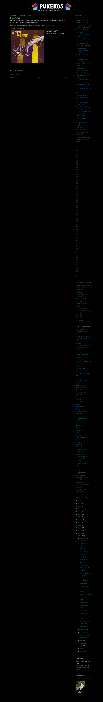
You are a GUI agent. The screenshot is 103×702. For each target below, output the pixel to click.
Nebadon (79, 334)
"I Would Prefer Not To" (83, 27)
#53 (77, 153)
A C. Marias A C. (84, 580)
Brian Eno (83, 540)
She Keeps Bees (81, 418)
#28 (77, 212)
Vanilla (78, 340)
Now (39, 77)
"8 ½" (77, 120)
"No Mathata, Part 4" (82, 93)
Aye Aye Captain (81, 440)
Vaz (81, 589)
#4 (77, 269)
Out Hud (82, 549)
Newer (12, 77)
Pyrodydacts (80, 428)
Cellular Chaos (80, 368)
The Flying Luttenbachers (84, 361)
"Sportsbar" (79, 127)
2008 (80, 536)
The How (82, 608)
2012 (80, 525)
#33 (77, 200)
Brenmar (78, 399)
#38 (77, 188)
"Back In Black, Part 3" (83, 18)
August (82, 638)
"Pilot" (78, 142)
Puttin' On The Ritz (81, 299)
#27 (77, 215)
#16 (77, 241)
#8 (77, 260)
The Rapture (80, 364)
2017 (80, 511)
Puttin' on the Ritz (81, 411)
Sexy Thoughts (80, 402)
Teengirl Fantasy (81, 318)
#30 (77, 207)
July (81, 640)
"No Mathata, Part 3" (82, 95)
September (83, 635)
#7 (77, 262)
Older (66, 77)
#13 (77, 248)
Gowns (78, 468)
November (83, 629)
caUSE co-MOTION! (86, 626)
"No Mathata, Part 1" (82, 100)
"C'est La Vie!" (80, 68)
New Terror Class (85, 616)
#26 (77, 217)
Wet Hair (78, 378)
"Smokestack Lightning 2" (84, 43)
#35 (77, 196)
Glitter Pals (83, 562)
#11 (77, 253)
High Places (79, 461)
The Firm (82, 570)
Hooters (82, 591)
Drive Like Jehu (84, 586)
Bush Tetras (51, 25)
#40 (77, 184)
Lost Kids (79, 413)
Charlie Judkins (81, 350)
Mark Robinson (80, 329)
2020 (80, 503)
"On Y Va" (79, 32)
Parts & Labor (80, 421)
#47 (77, 167)
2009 (80, 533)
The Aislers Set (84, 568)
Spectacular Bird (81, 463)
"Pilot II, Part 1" (80, 118)
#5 (77, 267)
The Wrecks (83, 554)
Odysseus (79, 404)
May (81, 646)
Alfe (77, 423)
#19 (77, 234)
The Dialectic (80, 458)
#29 (77, 210)
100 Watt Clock (80, 475)
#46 (77, 169)
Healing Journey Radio (83, 354)
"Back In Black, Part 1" (83, 22)
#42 (77, 179)
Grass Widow (80, 465)
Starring (78, 397)
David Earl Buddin (81, 304)
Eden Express (80, 406)
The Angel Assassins (82, 484)
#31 (77, 205)
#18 (77, 236)
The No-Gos (80, 447)
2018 (80, 509)
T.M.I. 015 (79, 394)
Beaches (79, 383)
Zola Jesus (79, 492)
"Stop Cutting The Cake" (83, 45)
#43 (77, 177)
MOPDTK (79, 444)
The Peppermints (85, 559)
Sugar (81, 599)
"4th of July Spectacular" (83, 137)
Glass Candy (80, 482)
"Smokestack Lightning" (83, 132)
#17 (77, 238)
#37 (77, 191)
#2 (77, 274)
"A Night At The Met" (82, 123)
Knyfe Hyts (79, 320)
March (82, 651)
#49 (77, 162)
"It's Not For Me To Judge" (84, 25)
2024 (80, 500)
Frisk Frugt (83, 557)
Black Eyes (79, 452)
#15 (77, 243)
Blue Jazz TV (80, 292)
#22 (77, 226)
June (81, 643)
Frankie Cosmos (81, 308)
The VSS (79, 390)
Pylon (81, 618)
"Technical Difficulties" (82, 130)
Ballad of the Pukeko (82, 373)
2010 (80, 530)
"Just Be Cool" (80, 73)
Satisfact (82, 578)
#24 (77, 222)
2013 (80, 522)
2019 (80, 506)
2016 (80, 514)
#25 (77, 219)
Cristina (78, 343)
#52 (77, 155)
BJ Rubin (79, 301)
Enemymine (83, 543)
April (81, 648)
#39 (77, 186)
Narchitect (79, 371)
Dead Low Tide (84, 605)
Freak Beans (83, 583)
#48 (77, 165)
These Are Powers (81, 489)
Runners (78, 366)
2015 (80, 517)
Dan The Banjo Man (86, 594)
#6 (77, 264)
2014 (80, 519)
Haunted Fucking (81, 387)
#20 (77, 231)
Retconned (79, 425)
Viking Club (83, 610)
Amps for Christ (81, 442)
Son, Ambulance (84, 551)
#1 (77, 276)
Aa (77, 375)
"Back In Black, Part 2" (83, 20)
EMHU (78, 433)
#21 (77, 229)
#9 (77, 257)
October (82, 632)
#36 (77, 193)
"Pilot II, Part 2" (80, 115)
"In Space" (79, 134)
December (83, 538)
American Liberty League (83, 311)
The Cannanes (84, 613)
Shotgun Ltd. (80, 409)
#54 (77, 150)
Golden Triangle (81, 385)
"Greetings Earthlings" (82, 139)
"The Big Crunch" (81, 48)
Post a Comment (15, 75)
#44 (77, 174)
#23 (77, 224)
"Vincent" (79, 125)
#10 (77, 255)
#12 (77, 250)
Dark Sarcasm (84, 565)
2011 (80, 528)
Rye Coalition (80, 487)
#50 (77, 160)
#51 (77, 158)
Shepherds (83, 546)
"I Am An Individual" (82, 30)
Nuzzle (78, 470)
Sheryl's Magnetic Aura (83, 477)
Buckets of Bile (80, 392)
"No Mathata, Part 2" (82, 97)
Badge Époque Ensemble (84, 285)
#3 (77, 272)
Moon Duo (79, 430)
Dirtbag (78, 435)
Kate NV (78, 306)
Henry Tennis (83, 597)
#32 (77, 203)
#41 (77, 181)
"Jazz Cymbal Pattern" (83, 70)
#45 (77, 172)
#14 (77, 245)
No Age (78, 352)
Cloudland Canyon (81, 380)
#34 (77, 198)
